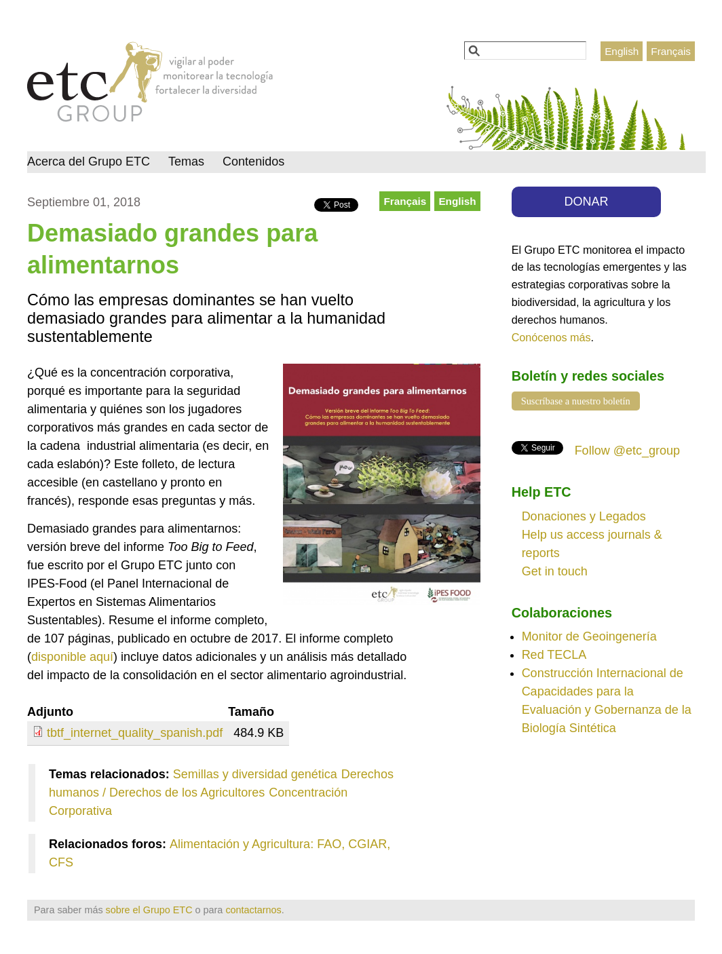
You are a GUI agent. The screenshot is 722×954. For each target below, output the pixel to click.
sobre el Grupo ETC (149, 909)
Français (671, 51)
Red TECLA (554, 655)
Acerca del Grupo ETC (88, 161)
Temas (186, 161)
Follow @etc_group (627, 450)
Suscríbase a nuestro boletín (575, 401)
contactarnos (253, 909)
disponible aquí (72, 657)
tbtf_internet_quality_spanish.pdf (135, 733)
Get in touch (555, 571)
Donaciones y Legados (584, 516)
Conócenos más (551, 337)
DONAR (587, 201)
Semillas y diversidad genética (255, 774)
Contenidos (253, 161)
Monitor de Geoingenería (589, 636)
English (622, 51)
